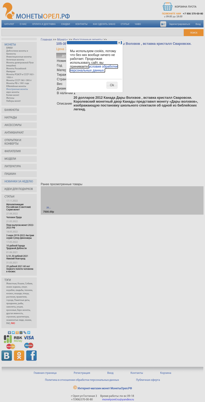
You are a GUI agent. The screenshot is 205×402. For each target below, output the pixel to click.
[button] (119, 42)
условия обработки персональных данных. (94, 68)
